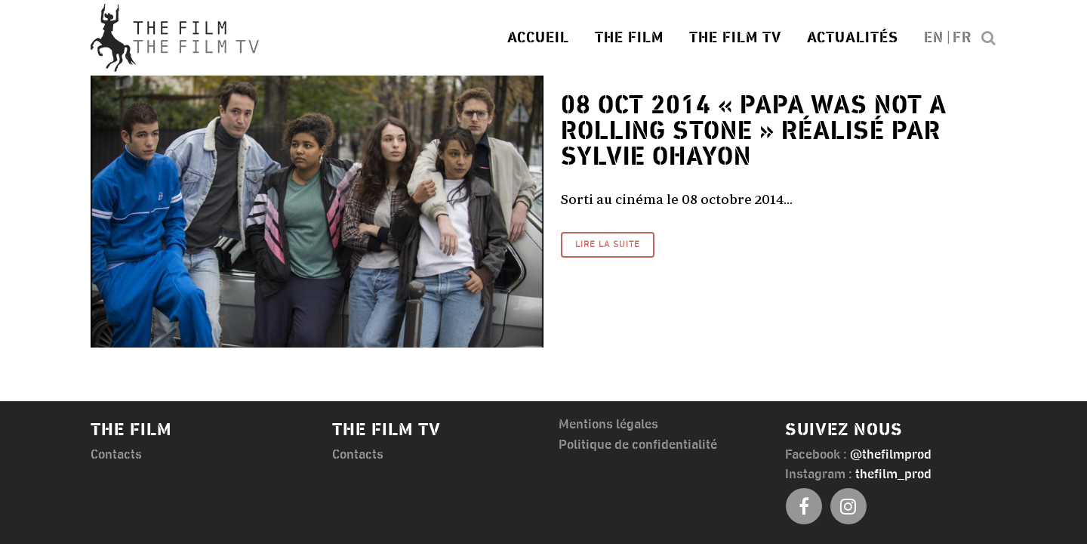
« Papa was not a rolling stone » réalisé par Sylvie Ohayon (754, 131)
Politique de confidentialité (638, 445)
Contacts (116, 455)
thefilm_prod (893, 474)
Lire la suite (607, 244)
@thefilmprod (890, 455)
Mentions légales (608, 424)
